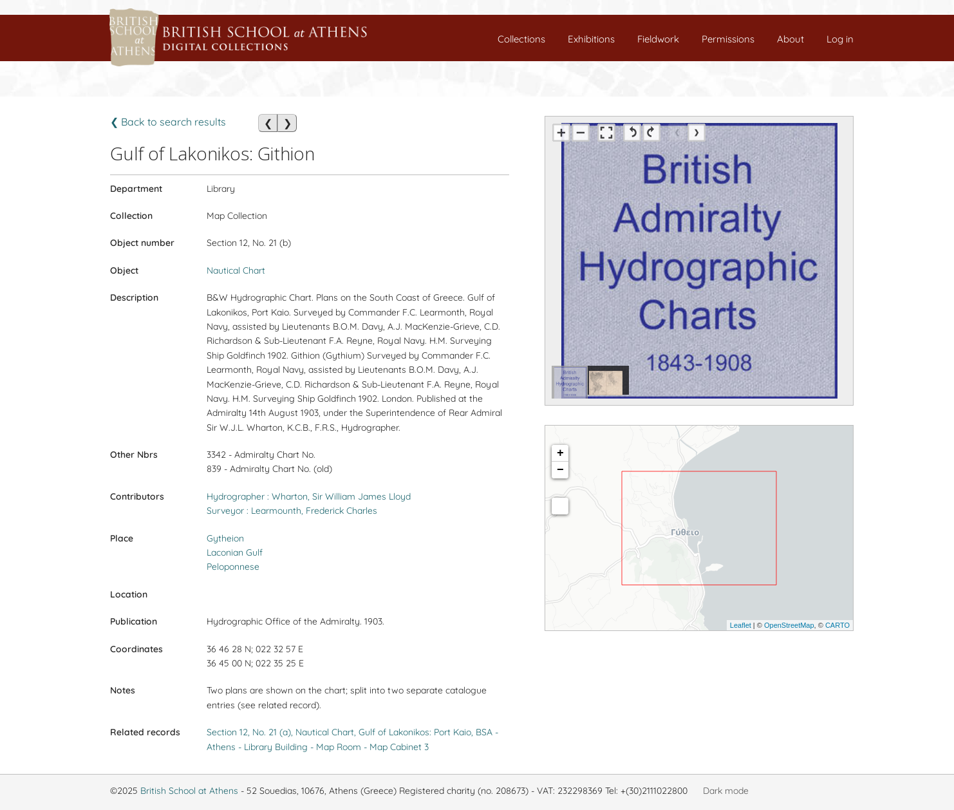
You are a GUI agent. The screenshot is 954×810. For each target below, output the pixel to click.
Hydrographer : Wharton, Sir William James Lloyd (309, 496)
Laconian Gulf (235, 552)
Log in (840, 39)
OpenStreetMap (789, 625)
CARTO (837, 625)
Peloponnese (233, 566)
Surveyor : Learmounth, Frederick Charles (292, 510)
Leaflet (740, 625)
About (790, 39)
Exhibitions (591, 39)
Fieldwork (658, 39)
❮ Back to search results (168, 121)
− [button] (560, 470)
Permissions (728, 39)
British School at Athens (189, 790)
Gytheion (225, 538)
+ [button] (560, 453)
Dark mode (726, 790)
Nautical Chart (236, 270)
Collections (521, 39)
